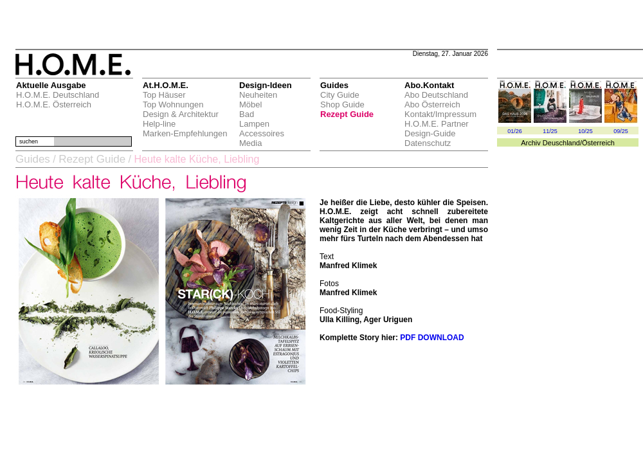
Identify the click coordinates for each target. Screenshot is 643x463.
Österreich (598, 143)
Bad (246, 114)
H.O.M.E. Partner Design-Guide (436, 128)
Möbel (250, 104)
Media (250, 143)
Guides (32, 159)
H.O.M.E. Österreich (53, 104)
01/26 (514, 131)
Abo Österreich (432, 104)
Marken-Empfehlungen (185, 133)
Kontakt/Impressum (440, 114)
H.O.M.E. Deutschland (57, 95)
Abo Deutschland (436, 95)
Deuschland (561, 143)
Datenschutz (427, 143)
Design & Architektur (181, 114)
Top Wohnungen (173, 104)
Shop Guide (342, 104)
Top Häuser (164, 95)
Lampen (254, 124)
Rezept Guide (347, 114)
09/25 (620, 131)
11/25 (550, 131)
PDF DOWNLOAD (432, 337)
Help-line (159, 124)
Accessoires (261, 133)
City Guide (339, 95)
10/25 (585, 131)
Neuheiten (258, 95)
